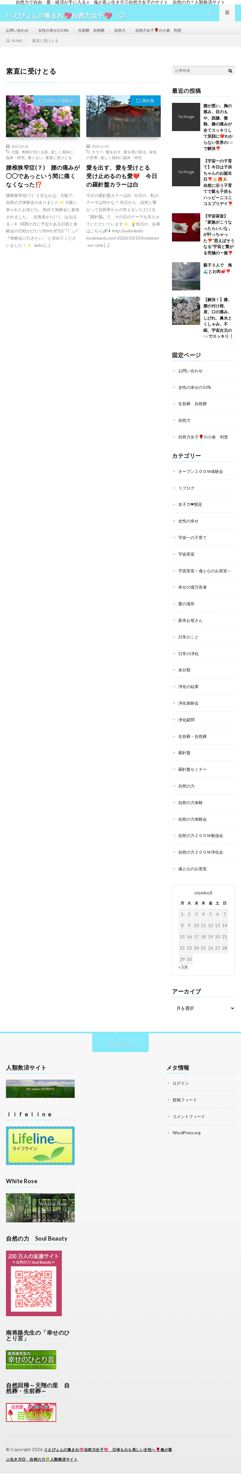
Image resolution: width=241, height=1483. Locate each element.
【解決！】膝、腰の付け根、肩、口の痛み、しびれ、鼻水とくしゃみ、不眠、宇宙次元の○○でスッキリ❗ (218, 329)
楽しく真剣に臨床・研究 (121, 169)
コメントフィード (190, 1126)
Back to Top (120, 1054)
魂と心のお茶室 (193, 879)
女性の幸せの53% (59, 35)
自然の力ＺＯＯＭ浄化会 (202, 863)
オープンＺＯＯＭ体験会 (202, 481)
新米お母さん (191, 634)
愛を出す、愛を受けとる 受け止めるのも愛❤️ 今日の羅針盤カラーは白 (121, 187)
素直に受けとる (59, 169)
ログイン (181, 1093)
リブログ (187, 497)
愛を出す (113, 163)
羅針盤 (148, 111)
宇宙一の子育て (193, 546)
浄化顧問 (187, 732)
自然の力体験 (191, 814)
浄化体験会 (189, 716)
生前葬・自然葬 (193, 748)
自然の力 (187, 797)
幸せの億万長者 (193, 602)
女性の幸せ (189, 530)
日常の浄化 (189, 667)
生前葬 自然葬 (102, 35)
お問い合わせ (19, 35)
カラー (97, 163)
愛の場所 (187, 618)
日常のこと (189, 651)
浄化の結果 (189, 699)
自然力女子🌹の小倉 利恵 (177, 35)
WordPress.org (187, 1142)
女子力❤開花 (191, 513)
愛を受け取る (135, 163)
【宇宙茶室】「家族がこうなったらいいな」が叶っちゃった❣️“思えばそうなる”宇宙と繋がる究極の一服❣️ (218, 246)
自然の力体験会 (59, 111)
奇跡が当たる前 (35, 163)
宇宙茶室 (187, 562)
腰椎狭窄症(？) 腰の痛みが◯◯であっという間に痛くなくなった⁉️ (43, 187)
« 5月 (183, 977)
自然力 (134, 35)
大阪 (15, 163)
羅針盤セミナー (193, 781)
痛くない (35, 169)
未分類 (184, 683)
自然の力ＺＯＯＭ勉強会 (202, 846)
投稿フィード (186, 1109)
